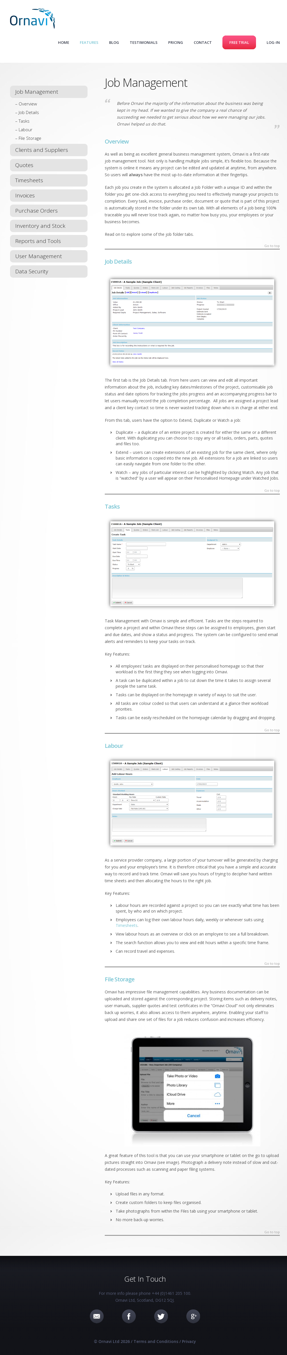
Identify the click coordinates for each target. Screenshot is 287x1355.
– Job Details (27, 112)
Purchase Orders (36, 210)
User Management (38, 256)
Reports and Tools (38, 241)
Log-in (273, 42)
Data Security (31, 271)
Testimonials (144, 42)
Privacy (189, 1341)
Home (63, 42)
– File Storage (28, 138)
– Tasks (22, 121)
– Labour (23, 129)
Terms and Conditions (155, 1341)
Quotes (24, 165)
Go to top (272, 246)
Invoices (25, 195)
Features (89, 42)
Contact (203, 42)
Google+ (193, 1316)
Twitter (161, 1316)
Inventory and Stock (40, 226)
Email (97, 1316)
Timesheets (29, 180)
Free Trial (239, 42)
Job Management (36, 91)
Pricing (175, 42)
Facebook (129, 1316)
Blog (114, 42)
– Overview (26, 104)
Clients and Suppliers (41, 150)
